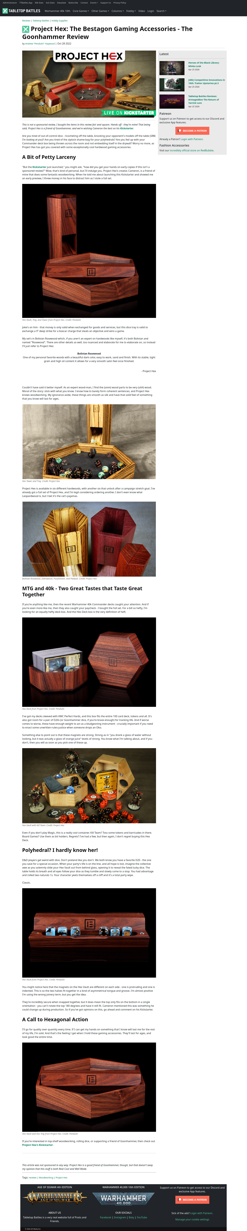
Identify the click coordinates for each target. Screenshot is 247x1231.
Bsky (131, 1217)
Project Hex (61, 1177)
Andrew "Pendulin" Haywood (40, 43)
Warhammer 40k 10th (57, 11)
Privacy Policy (119, 2)
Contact (84, 2)
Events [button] (93, 2)
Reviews (26, 20)
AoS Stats (50, 2)
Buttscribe (73, 2)
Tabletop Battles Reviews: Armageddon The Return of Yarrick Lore (203, 99)
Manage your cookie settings (192, 1219)
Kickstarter (126, 128)
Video (141, 11)
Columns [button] (117, 11)
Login (150, 11)
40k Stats (39, 2)
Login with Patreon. (192, 139)
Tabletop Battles (41, 20)
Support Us (106, 2)
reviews (33, 1177)
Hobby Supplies (60, 20)
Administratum (10, 2)
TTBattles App (25, 2)
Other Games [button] (99, 11)
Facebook (105, 1217)
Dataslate (61, 2)
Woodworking (46, 1177)
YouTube (142, 1217)
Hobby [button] (130, 11)
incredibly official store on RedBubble (191, 150)
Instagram (120, 1217)
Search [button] (160, 11)
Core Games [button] (80, 11)
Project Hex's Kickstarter (37, 1145)
